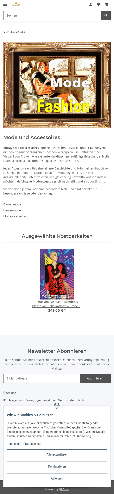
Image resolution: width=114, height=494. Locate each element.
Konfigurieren (57, 466)
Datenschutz (33, 443)
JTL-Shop (64, 489)
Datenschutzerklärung (77, 360)
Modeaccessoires (15, 216)
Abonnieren (95, 378)
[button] (90, 4)
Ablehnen (57, 478)
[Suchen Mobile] (52, 15)
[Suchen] (106, 15)
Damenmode (12, 204)
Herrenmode (12, 210)
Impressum (14, 443)
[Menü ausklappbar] (5, 2)
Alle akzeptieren (56, 454)
